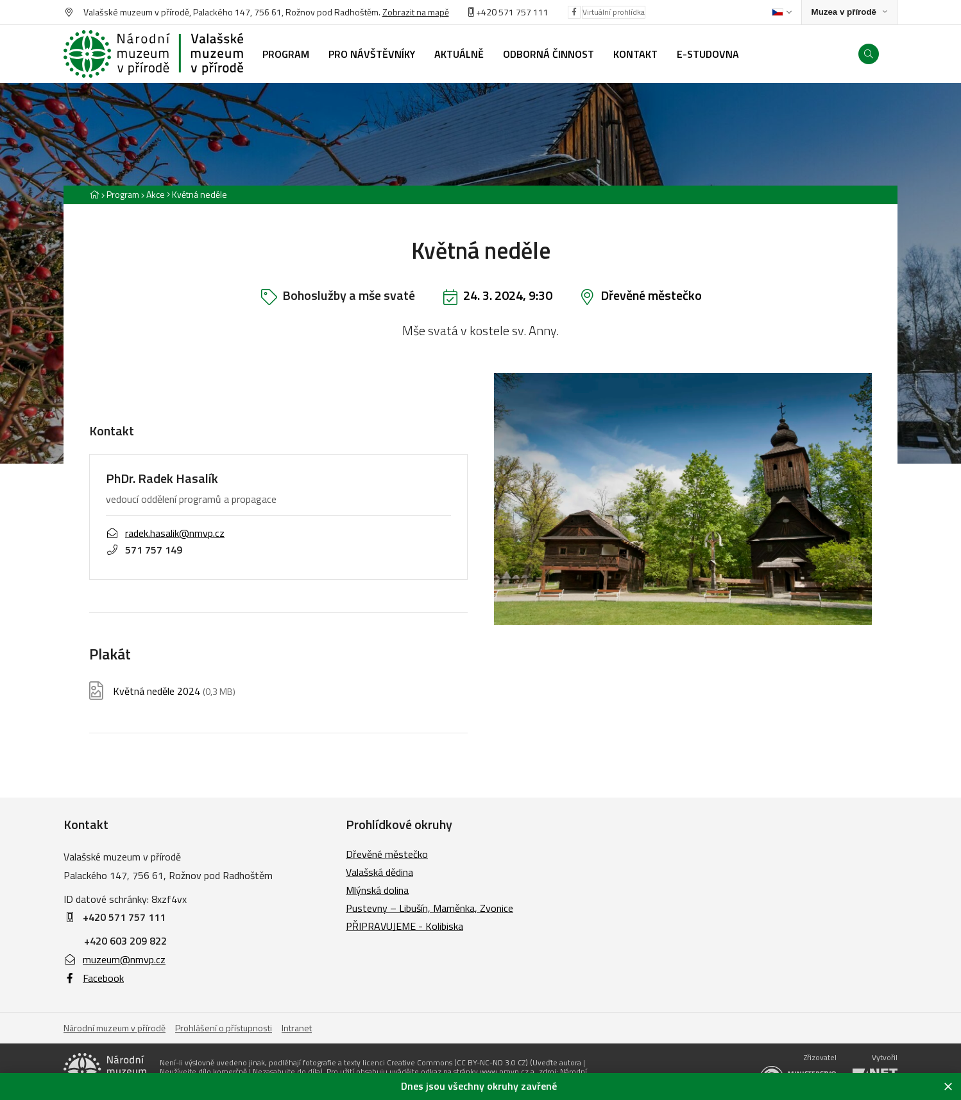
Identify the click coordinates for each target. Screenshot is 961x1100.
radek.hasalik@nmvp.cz (165, 533)
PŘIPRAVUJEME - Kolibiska (404, 926)
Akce (155, 194)
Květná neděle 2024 (174, 691)
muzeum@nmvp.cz (115, 959)
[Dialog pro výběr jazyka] (781, 12)
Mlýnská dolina (377, 890)
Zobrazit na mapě (415, 12)
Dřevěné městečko (651, 295)
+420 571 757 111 (512, 12)
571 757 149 (144, 549)
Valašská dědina (379, 872)
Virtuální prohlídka (614, 12)
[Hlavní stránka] (94, 194)
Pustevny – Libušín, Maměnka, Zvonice (429, 908)
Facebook (94, 978)
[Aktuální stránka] (197, 194)
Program (122, 194)
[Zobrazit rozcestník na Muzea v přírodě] (849, 12)
